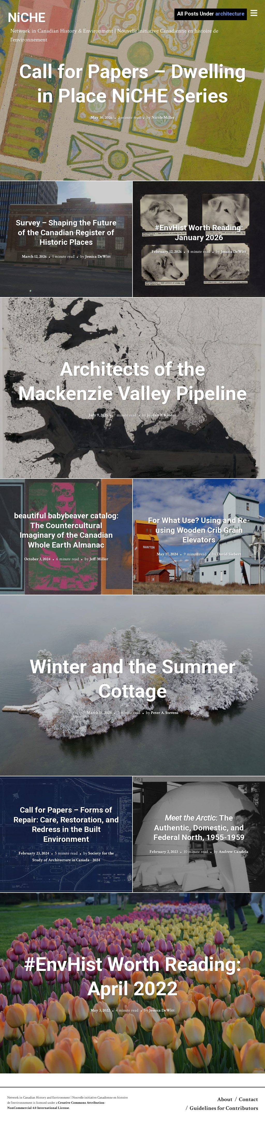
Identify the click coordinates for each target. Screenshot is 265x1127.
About (224, 1099)
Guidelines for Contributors (224, 1108)
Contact (248, 1099)
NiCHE (26, 17)
